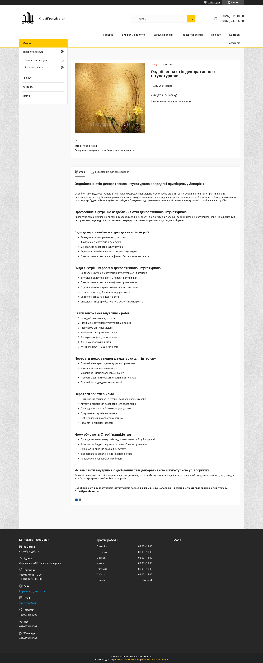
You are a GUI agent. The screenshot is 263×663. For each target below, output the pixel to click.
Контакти (234, 34)
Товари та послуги (192, 34)
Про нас (216, 34)
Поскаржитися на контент (127, 660)
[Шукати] (191, 18)
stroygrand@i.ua (28, 603)
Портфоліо (233, 43)
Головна (108, 34)
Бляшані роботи (163, 34)
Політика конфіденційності (154, 660)
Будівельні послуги (133, 34)
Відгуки (27, 95)
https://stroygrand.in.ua (32, 591)
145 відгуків (214, 2)
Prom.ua (148, 656)
